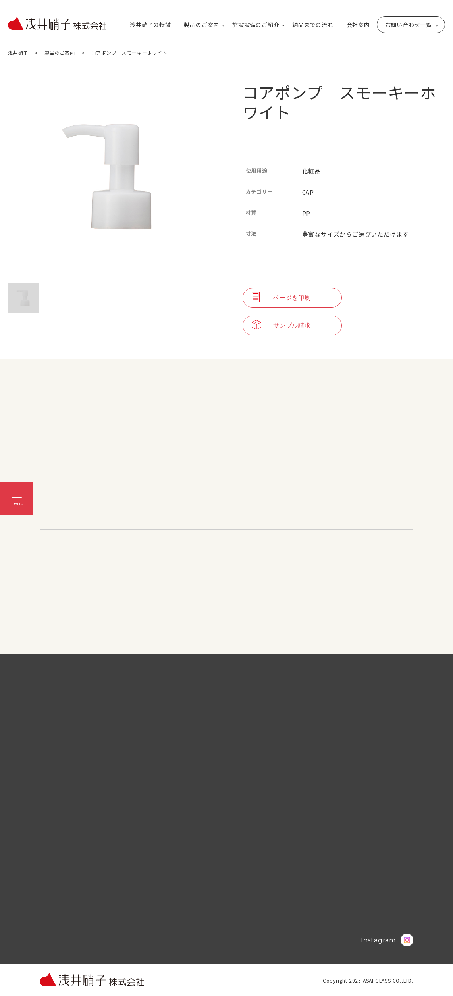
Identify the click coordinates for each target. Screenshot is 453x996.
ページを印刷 (281, 298)
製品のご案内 (201, 25)
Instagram (387, 940)
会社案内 (358, 25)
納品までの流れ (312, 25)
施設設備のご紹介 (255, 25)
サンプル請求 (281, 325)
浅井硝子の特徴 (150, 25)
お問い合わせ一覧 (408, 25)
